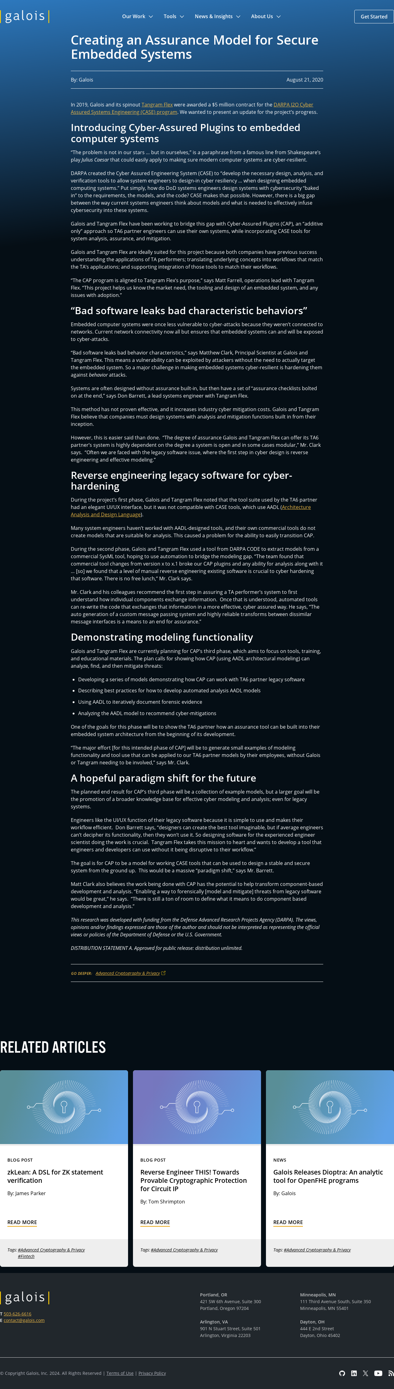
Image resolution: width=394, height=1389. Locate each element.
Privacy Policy (152, 1373)
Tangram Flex (157, 104)
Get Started (374, 16)
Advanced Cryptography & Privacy (128, 973)
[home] (24, 16)
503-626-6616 (17, 1314)
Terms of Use (120, 1373)
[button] (138, 17)
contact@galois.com (24, 1320)
